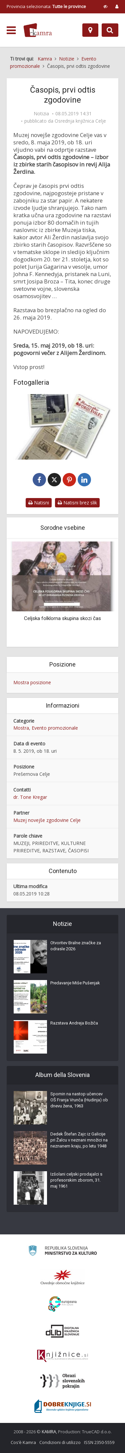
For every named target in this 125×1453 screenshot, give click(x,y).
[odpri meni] (11, 30)
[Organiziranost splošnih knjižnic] (62, 1277)
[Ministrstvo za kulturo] (62, 1251)
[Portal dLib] (62, 1331)
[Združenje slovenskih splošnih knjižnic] (62, 1356)
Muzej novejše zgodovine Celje (47, 820)
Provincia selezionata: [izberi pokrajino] (46, 6)
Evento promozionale (55, 728)
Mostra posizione (32, 682)
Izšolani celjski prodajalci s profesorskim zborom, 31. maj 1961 (76, 1180)
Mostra (21, 728)
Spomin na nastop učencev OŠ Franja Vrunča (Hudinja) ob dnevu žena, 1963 (79, 1099)
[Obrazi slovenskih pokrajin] (62, 1381)
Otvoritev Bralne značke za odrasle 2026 (75, 945)
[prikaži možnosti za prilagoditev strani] (105, 6)
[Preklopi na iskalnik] (110, 30)
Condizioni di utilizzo (60, 1442)
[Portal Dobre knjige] (62, 1406)
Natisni (38, 502)
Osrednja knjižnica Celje (80, 121)
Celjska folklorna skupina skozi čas (62, 618)
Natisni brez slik (77, 502)
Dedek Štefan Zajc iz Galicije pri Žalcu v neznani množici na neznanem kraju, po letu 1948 (79, 1139)
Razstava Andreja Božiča (74, 1022)
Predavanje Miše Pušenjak (75, 982)
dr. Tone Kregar (30, 797)
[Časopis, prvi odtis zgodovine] (62, 427)
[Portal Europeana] (62, 1304)
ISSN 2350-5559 (99, 1442)
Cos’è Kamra (23, 1442)
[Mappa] (90, 30)
